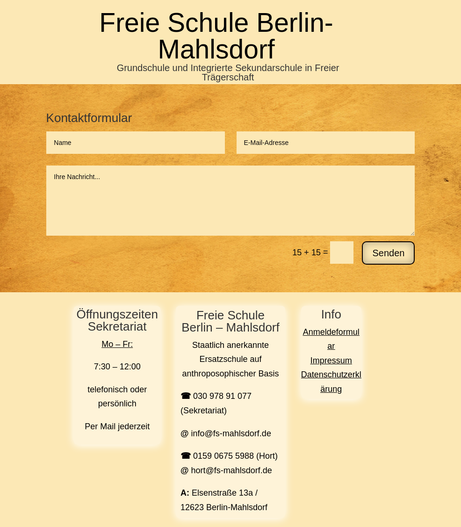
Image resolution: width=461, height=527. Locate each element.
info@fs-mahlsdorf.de (231, 433)
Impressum (331, 360)
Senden (388, 253)
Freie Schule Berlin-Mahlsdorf (216, 35)
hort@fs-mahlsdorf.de (231, 470)
